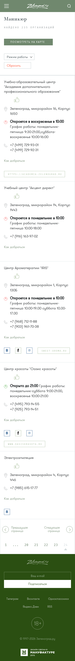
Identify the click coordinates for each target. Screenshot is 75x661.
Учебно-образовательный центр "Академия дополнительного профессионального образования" (32, 86)
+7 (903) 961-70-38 (24, 326)
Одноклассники (58, 599)
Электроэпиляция (19, 457)
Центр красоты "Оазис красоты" (30, 368)
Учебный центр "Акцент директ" (29, 187)
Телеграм (12, 599)
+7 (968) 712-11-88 (23, 321)
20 (26, 545)
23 (56, 545)
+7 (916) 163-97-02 (24, 236)
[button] (19, 57)
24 (66, 545)
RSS (49, 607)
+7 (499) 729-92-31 (24, 149)
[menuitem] (12, 599)
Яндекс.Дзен (31, 607)
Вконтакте (33, 599)
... (16, 545)
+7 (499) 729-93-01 (24, 144)
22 (46, 545)
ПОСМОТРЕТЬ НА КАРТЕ (27, 42)
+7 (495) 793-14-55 (24, 404)
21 (36, 545)
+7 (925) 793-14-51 (24, 409)
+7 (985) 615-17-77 (24, 487)
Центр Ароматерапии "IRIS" (26, 267)
